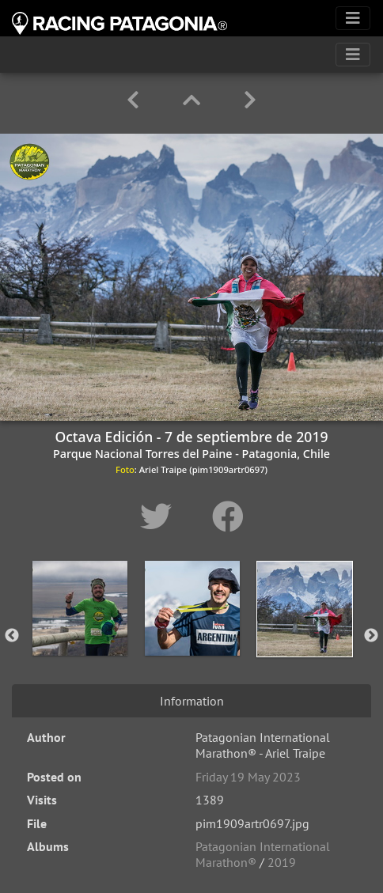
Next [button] (371, 636)
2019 (281, 862)
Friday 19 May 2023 (248, 777)
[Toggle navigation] (353, 18)
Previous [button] (12, 636)
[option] (80, 633)
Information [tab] (192, 701)
